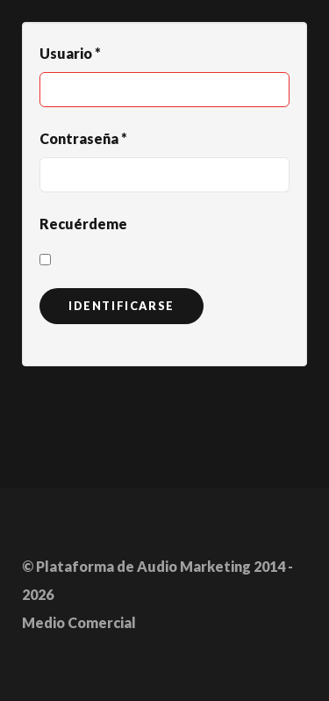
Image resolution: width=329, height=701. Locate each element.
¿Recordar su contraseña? (119, 402)
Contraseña (83, 138)
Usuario (70, 53)
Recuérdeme (83, 223)
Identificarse (121, 306)
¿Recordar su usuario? (107, 433)
